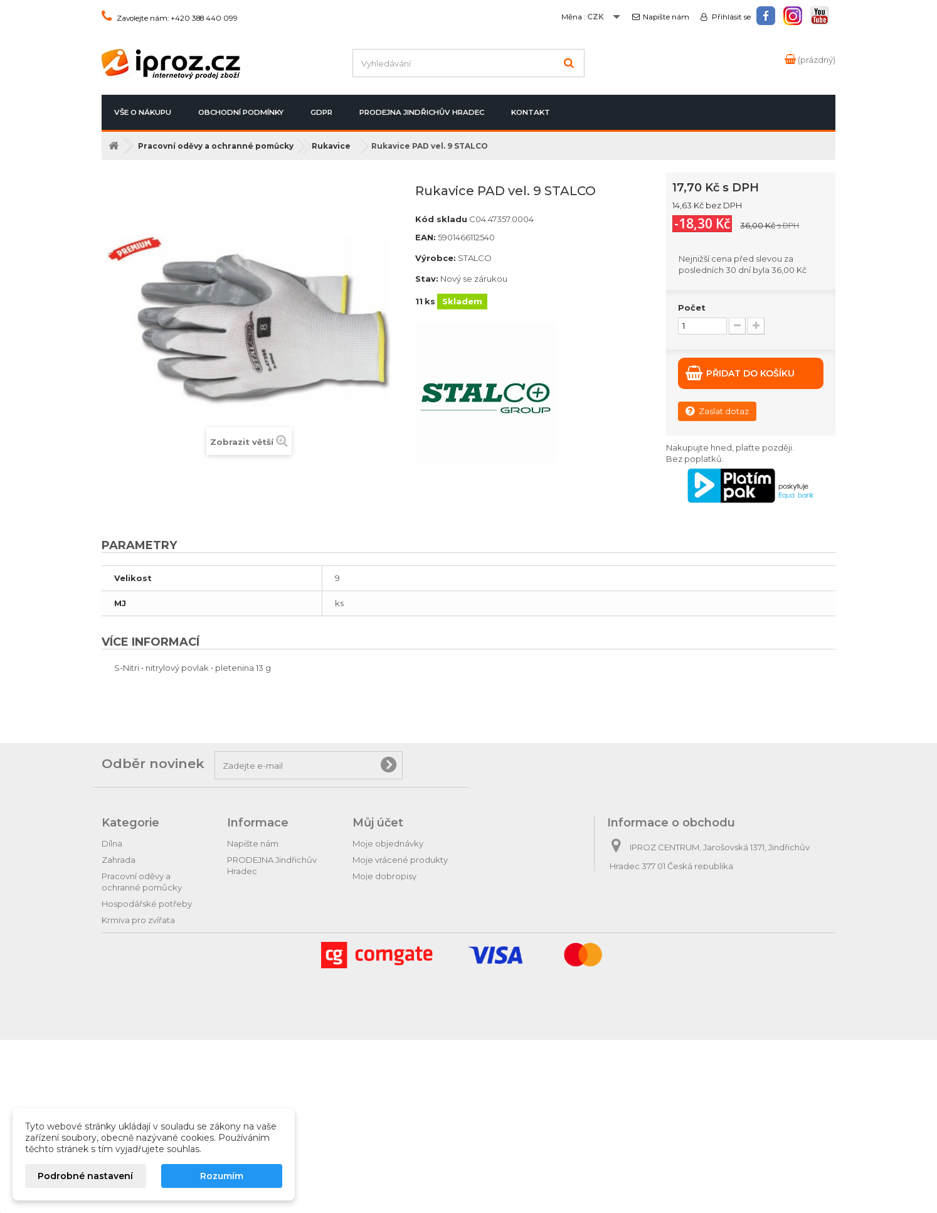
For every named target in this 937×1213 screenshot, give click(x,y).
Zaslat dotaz (717, 410)
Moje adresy (377, 892)
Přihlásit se (730, 17)
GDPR (321, 112)
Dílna (112, 843)
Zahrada (118, 860)
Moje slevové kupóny (395, 925)
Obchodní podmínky (240, 112)
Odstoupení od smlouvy (275, 904)
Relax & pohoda (134, 1045)
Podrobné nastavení (85, 1176)
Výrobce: (435, 258)
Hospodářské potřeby (147, 904)
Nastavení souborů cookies (407, 941)
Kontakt (530, 112)
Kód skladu (441, 219)
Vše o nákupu (142, 112)
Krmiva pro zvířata (138, 920)
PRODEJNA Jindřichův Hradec (421, 112)
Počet (692, 307)
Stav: (426, 279)
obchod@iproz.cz (695, 912)
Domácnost (126, 936)
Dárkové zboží (131, 1029)
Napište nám (666, 17)
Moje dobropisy (384, 876)
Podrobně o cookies (268, 953)
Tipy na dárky (128, 1013)
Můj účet (377, 823)
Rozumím (221, 1176)
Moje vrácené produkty (400, 860)
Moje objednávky (387, 843)
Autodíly (118, 996)
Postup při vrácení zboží (275, 887)
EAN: (425, 237)
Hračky (115, 1062)
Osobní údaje (379, 909)
